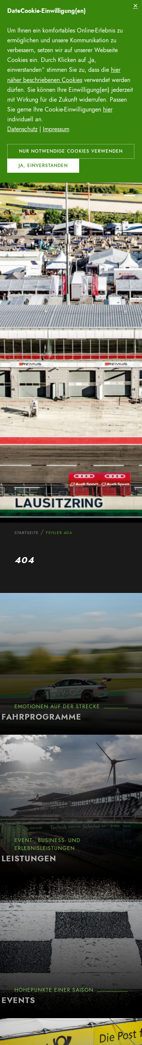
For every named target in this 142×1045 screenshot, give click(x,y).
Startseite (26, 532)
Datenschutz (22, 129)
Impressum (56, 129)
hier (107, 109)
